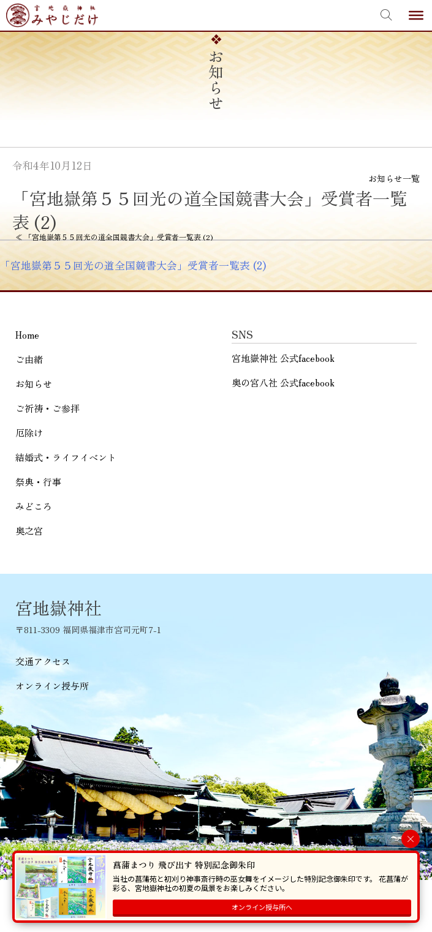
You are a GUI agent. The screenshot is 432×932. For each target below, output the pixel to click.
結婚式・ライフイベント (65, 457)
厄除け (29, 432)
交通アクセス (42, 661)
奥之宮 (29, 530)
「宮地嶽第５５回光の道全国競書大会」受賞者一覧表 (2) (133, 265)
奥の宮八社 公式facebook (283, 382)
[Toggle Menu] (416, 15)
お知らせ (33, 383)
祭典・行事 (38, 481)
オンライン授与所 (52, 685)
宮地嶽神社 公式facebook (283, 357)
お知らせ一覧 (394, 178)
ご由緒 (29, 359)
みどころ (33, 506)
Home (27, 334)
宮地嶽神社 (52, 15)
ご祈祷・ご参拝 (47, 408)
